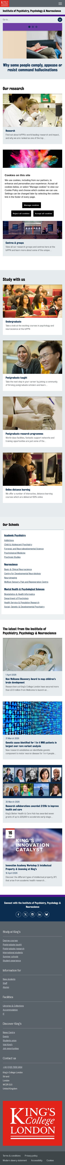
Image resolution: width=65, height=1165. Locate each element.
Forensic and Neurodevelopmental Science (24, 549)
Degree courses (10, 941)
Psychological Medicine (14, 553)
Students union (9, 1041)
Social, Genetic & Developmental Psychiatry (24, 607)
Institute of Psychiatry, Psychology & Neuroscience (32, 11)
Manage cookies (31, 205)
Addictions (9, 540)
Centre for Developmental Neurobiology (22, 574)
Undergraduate (13, 321)
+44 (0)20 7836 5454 (12, 1067)
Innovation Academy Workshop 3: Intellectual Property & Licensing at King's (28, 867)
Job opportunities (11, 1048)
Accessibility (36, 1160)
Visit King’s (7, 1045)
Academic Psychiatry (15, 535)
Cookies (50, 1160)
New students (9, 979)
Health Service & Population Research (21, 603)
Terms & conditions (12, 1156)
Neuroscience (11, 564)
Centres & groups (15, 243)
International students (13, 953)
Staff (5, 983)
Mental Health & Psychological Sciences (24, 589)
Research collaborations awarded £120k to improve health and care (32, 807)
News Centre (9, 1032)
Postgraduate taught (16, 377)
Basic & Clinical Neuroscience (18, 569)
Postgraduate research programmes (24, 433)
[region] (32, 194)
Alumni (6, 987)
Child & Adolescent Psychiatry (18, 545)
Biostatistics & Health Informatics (19, 594)
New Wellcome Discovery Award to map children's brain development (31, 680)
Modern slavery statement (15, 1160)
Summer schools (10, 957)
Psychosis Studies (12, 557)
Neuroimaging (10, 578)
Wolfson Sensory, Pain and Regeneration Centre (26, 582)
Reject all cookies (21, 214)
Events (6, 1036)
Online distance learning (18, 489)
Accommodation (10, 1010)
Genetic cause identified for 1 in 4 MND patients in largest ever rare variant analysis (31, 744)
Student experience (12, 961)
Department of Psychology (16, 598)
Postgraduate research (13, 949)
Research (10, 130)
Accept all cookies (43, 214)
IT (3, 1014)
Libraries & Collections (13, 1006)
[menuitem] (32, 941)
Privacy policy (31, 1156)
